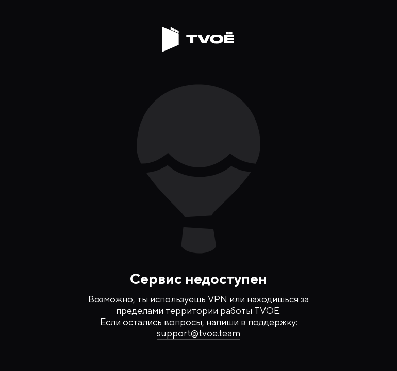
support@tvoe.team (198, 333)
